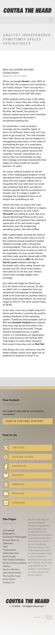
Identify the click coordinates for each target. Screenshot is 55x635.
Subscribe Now (11, 553)
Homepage (8, 530)
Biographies (9, 533)
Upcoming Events (12, 572)
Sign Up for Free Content (25, 421)
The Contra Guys (11, 576)
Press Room (9, 579)
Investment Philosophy (15, 537)
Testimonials (9, 550)
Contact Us (8, 582)
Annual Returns (11, 540)
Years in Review (11, 569)
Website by (43, 617)
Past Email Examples (14, 559)
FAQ (5, 546)
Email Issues (9, 556)
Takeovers (8, 543)
